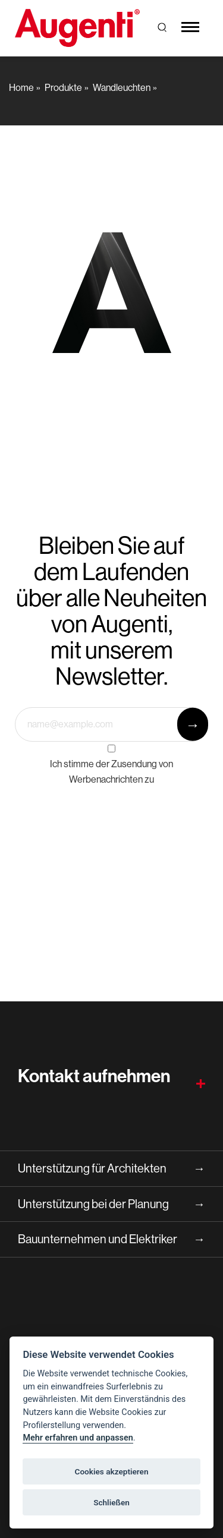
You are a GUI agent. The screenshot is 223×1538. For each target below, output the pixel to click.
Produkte (63, 87)
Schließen (111, 1502)
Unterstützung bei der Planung (111, 1204)
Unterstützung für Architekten (111, 1168)
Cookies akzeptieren (112, 1471)
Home (21, 87)
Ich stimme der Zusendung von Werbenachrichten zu (111, 771)
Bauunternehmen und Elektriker (111, 1239)
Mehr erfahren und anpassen (78, 1438)
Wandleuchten (121, 87)
